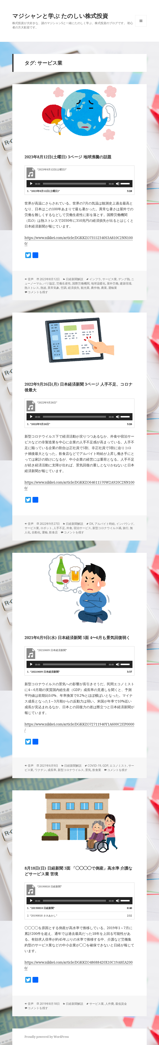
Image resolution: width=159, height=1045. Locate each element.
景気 (88, 770)
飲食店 (53, 532)
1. (43, 191)
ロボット (46, 528)
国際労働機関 (81, 283)
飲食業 (96, 770)
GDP (105, 766)
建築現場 (125, 283)
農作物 (95, 288)
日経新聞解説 (74, 279)
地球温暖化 (98, 283)
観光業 (85, 288)
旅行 (125, 528)
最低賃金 (121, 1004)
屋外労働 (112, 283)
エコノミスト (118, 766)
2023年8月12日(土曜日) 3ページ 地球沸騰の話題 (68, 156)
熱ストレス (32, 288)
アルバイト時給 (105, 524)
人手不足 (59, 528)
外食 (69, 528)
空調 (63, 288)
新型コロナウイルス (71, 770)
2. (42, 915)
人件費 (109, 1004)
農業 (104, 288)
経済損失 (73, 288)
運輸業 (112, 288)
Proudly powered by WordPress (47, 1037)
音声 (31, 279)
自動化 (36, 532)
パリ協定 (49, 283)
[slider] (74, 184)
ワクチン (40, 770)
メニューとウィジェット (141, 26)
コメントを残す (38, 292)
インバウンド (125, 524)
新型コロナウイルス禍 (106, 528)
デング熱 (124, 279)
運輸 (45, 532)
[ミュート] (117, 183)
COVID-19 (94, 766)
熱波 (43, 288)
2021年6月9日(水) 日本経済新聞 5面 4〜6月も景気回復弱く (77, 637)
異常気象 (53, 288)
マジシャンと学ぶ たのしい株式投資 (60, 16)
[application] (80, 183)
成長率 (52, 770)
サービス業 (109, 279)
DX (91, 524)
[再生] (31, 183)
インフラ (95, 279)
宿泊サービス (82, 528)
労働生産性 (63, 283)
